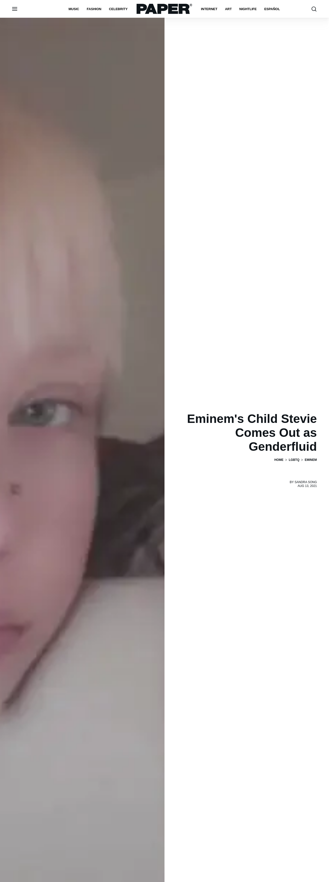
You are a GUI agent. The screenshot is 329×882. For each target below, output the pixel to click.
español (272, 9)
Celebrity (118, 9)
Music (74, 9)
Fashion (94, 9)
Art (228, 9)
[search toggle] (314, 9)
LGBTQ (294, 460)
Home (278, 460)
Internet (209, 9)
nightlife (248, 9)
